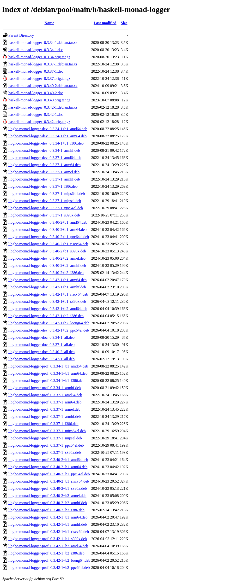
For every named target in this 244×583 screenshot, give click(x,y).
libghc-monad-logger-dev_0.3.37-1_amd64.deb (44, 158)
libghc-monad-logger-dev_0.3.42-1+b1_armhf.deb (47, 287)
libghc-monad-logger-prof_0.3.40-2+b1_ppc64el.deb (49, 474)
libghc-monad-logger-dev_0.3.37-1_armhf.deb (44, 179)
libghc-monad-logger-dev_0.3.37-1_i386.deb (43, 186)
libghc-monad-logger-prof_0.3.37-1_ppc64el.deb (46, 445)
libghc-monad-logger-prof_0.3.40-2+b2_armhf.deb (47, 503)
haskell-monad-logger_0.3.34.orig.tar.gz (39, 57)
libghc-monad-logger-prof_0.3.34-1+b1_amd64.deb (48, 366)
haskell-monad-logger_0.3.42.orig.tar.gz (39, 122)
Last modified (105, 23)
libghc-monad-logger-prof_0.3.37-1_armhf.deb (44, 416)
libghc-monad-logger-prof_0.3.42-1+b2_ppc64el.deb (49, 568)
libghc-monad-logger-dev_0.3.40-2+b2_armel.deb (46, 258)
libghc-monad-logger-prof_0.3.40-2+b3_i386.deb (46, 510)
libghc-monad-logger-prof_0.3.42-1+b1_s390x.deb (47, 539)
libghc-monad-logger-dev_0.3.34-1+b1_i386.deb (46, 143)
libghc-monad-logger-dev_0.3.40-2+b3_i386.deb (46, 273)
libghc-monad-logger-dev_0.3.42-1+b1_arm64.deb (47, 280)
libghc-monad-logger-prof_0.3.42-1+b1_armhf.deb (47, 524)
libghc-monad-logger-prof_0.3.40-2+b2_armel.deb (47, 496)
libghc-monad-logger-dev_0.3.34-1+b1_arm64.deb (47, 136)
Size (124, 23)
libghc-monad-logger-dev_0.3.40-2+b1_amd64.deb (47, 222)
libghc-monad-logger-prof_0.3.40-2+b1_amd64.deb (48, 460)
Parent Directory (21, 35)
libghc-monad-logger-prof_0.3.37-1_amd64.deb (45, 395)
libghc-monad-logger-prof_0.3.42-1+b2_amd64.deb (48, 546)
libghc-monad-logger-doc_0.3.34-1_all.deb (41, 337)
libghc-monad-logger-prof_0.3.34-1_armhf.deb (44, 388)
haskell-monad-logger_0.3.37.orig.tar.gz (39, 78)
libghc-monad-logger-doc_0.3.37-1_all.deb (41, 345)
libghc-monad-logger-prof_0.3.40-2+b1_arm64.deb (47, 467)
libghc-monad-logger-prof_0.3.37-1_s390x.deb (44, 452)
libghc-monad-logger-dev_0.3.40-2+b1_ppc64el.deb (48, 237)
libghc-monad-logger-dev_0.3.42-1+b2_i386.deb (46, 316)
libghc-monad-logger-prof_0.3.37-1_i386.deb (43, 424)
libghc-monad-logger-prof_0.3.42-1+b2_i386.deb (46, 553)
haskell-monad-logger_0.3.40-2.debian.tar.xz (42, 86)
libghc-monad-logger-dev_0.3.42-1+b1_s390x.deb (47, 301)
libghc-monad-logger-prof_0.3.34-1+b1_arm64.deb (47, 373)
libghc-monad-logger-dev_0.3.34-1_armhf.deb (44, 150)
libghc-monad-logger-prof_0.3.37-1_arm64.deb (44, 402)
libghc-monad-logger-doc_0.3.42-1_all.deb (41, 359)
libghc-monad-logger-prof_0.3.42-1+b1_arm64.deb (47, 517)
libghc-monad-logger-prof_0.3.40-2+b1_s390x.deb (47, 488)
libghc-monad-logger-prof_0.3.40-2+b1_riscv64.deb (48, 481)
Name (49, 23)
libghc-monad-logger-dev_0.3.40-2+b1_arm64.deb (47, 229)
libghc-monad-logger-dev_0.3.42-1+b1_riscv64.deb (48, 294)
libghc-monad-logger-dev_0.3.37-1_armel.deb (43, 172)
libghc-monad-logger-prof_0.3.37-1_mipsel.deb (45, 438)
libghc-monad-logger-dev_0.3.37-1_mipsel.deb (44, 201)
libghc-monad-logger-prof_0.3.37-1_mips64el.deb (47, 431)
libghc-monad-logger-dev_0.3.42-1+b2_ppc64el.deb (48, 330)
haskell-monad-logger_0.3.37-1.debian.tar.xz (42, 64)
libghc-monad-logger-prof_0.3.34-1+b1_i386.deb (46, 381)
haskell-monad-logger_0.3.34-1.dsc (35, 50)
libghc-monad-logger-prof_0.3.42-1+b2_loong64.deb (49, 560)
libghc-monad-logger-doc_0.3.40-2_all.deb (41, 352)
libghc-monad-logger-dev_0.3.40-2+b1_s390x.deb (47, 251)
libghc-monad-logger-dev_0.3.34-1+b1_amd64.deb (47, 129)
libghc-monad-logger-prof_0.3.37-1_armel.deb (44, 409)
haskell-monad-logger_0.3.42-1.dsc (35, 114)
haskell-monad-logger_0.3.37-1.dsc (35, 71)
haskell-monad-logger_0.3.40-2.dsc (35, 93)
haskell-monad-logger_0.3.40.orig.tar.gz (39, 100)
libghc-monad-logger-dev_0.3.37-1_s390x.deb (44, 215)
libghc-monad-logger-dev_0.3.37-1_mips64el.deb (46, 194)
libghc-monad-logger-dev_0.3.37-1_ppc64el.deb (45, 208)
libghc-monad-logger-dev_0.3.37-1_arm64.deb (44, 165)
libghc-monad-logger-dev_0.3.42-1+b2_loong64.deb (48, 323)
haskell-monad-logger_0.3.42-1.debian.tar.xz (42, 107)
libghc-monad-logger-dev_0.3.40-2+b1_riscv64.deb (48, 244)
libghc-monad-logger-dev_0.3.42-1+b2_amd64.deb (47, 309)
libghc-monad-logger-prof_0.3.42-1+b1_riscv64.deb (48, 532)
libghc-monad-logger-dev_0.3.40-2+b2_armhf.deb (47, 265)
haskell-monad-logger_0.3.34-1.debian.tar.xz (42, 43)
